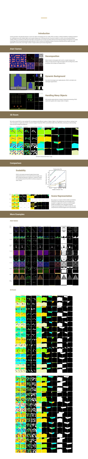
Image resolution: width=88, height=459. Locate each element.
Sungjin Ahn (65, 20)
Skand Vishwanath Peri (35, 20)
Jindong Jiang (59, 20)
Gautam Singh (49, 20)
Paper (42, 25)
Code (46, 25)
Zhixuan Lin (23, 20)
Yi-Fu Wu (28, 20)
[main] (43, 15)
